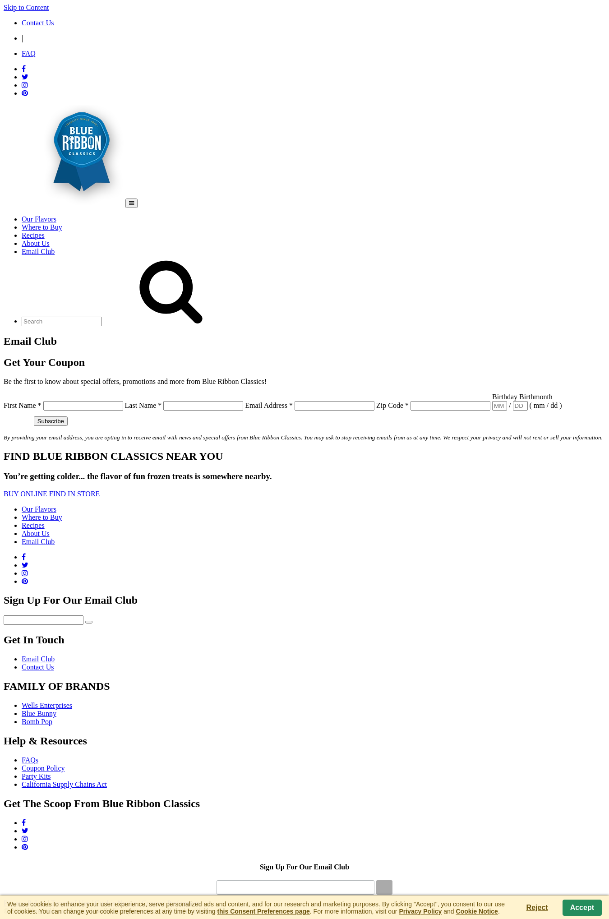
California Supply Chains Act (64, 784)
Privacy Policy (420, 911)
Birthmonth (536, 397)
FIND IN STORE (74, 494)
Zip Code (392, 405)
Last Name (143, 405)
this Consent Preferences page (263, 911)
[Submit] (384, 887)
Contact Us (38, 667)
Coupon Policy (43, 768)
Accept (582, 907)
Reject (537, 907)
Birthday (505, 397)
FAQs (30, 760)
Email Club (38, 659)
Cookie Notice (477, 911)
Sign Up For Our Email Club (304, 867)
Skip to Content (26, 7)
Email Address (269, 405)
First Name (23, 405)
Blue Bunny (39, 713)
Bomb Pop (37, 721)
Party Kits (36, 776)
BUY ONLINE (25, 494)
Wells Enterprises (47, 705)
